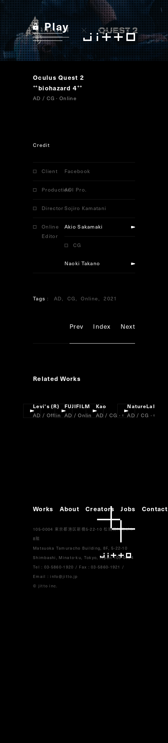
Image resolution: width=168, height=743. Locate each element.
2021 (110, 298)
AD (58, 298)
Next (128, 327)
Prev (76, 327)
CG (71, 298)
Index (102, 327)
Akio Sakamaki (83, 226)
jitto (116, 532)
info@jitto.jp (63, 576)
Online (89, 298)
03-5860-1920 (59, 567)
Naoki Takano (82, 263)
